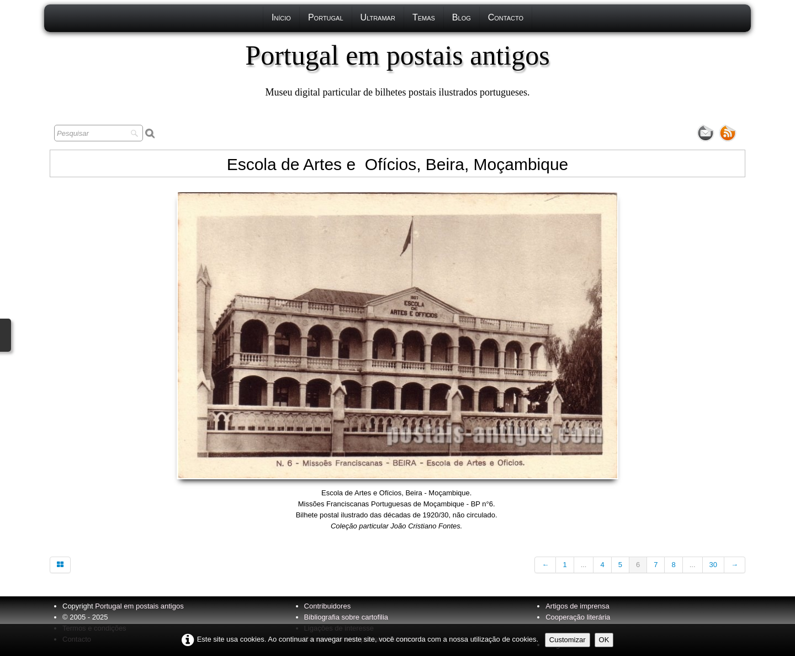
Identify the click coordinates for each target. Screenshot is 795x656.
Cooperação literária (577, 617)
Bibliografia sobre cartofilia (346, 617)
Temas (423, 17)
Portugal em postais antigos (139, 606)
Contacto (505, 17)
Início (281, 17)
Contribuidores (327, 606)
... (584, 564)
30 (713, 564)
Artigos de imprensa (577, 606)
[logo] (397, 69)
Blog (461, 17)
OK (604, 640)
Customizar (567, 640)
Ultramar (378, 17)
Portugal (325, 17)
